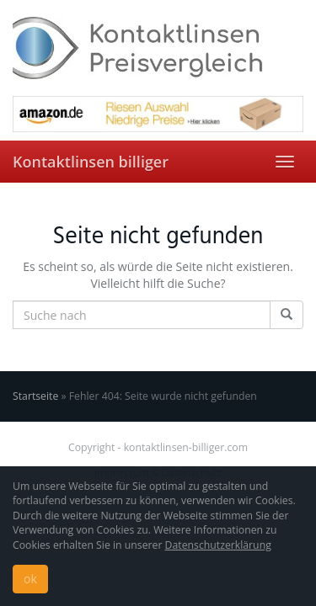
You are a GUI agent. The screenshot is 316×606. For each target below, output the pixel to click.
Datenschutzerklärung (218, 545)
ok (30, 579)
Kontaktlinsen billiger (91, 162)
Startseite (35, 396)
